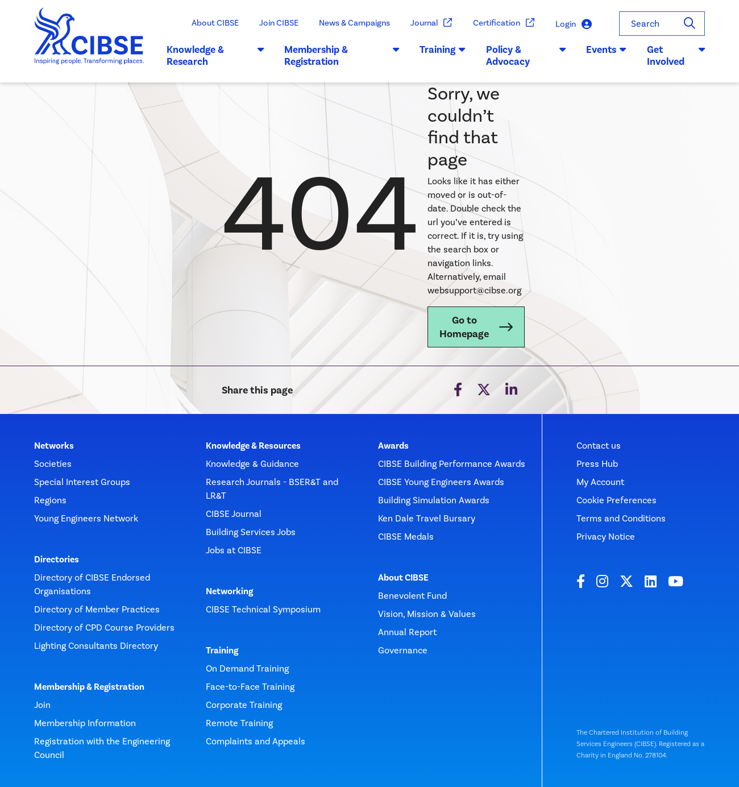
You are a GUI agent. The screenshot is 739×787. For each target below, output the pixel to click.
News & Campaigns (354, 23)
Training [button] (443, 49)
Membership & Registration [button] (341, 55)
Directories (56, 559)
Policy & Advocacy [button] (526, 55)
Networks (54, 446)
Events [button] (606, 49)
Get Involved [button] (676, 55)
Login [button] (573, 24)
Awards (393, 446)
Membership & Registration (89, 687)
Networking (229, 591)
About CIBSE (215, 23)
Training (222, 650)
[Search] (689, 23)
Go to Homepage (464, 327)
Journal (431, 23)
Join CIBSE (278, 23)
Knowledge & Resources (253, 446)
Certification (504, 23)
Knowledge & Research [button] (215, 55)
